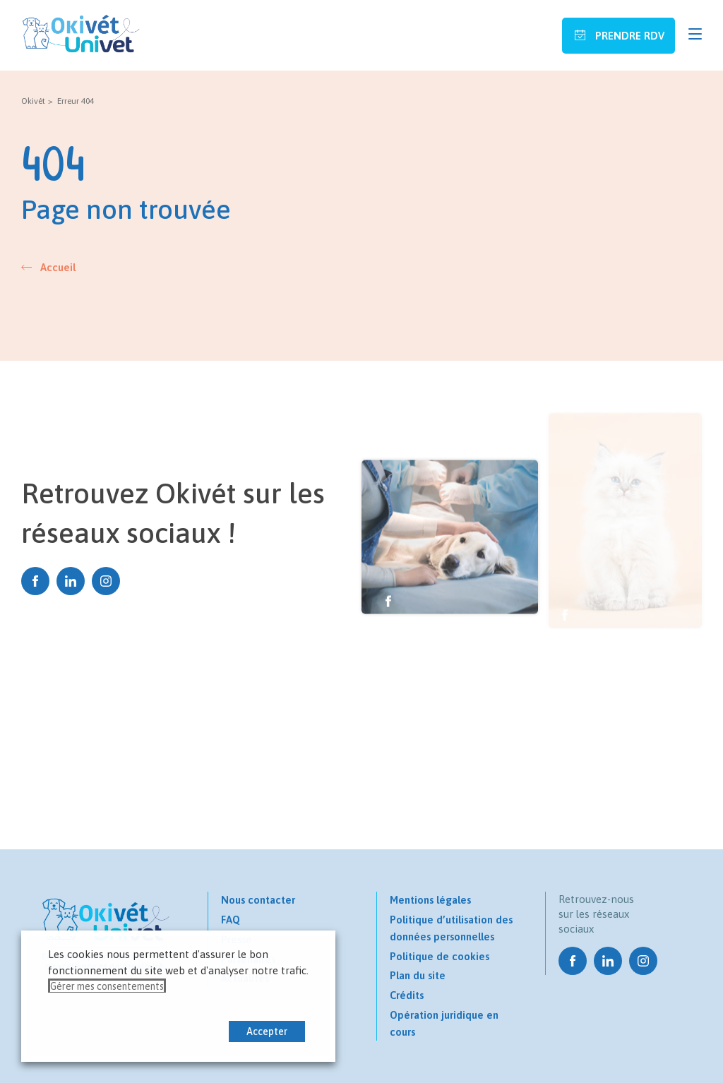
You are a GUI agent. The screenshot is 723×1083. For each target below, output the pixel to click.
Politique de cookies (439, 956)
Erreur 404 (75, 101)
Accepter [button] (266, 1031)
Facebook (35, 581)
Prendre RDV (628, 36)
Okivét (33, 101)
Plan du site (418, 975)
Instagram (106, 581)
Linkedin (70, 581)
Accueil (58, 267)
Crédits (407, 995)
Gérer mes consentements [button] (107, 986)
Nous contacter (258, 900)
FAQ (230, 920)
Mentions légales (430, 900)
